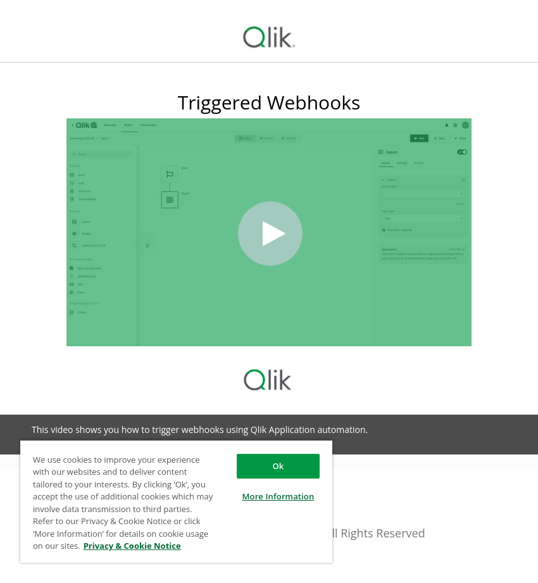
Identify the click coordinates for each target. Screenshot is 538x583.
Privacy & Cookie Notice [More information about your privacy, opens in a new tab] (132, 545)
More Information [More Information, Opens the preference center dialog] (278, 496)
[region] (176, 501)
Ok (278, 466)
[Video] (269, 232)
